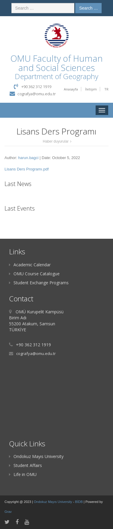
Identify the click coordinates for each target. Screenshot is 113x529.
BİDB (79, 502)
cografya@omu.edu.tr (36, 93)
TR (106, 89)
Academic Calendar (30, 264)
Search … (88, 8)
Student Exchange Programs (39, 282)
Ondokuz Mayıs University (36, 456)
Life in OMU (23, 474)
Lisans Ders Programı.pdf (26, 169)
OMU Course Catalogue (34, 273)
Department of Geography (56, 76)
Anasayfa (71, 89)
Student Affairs (25, 465)
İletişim (91, 89)
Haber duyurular (56, 141)
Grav (8, 511)
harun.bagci (28, 157)
